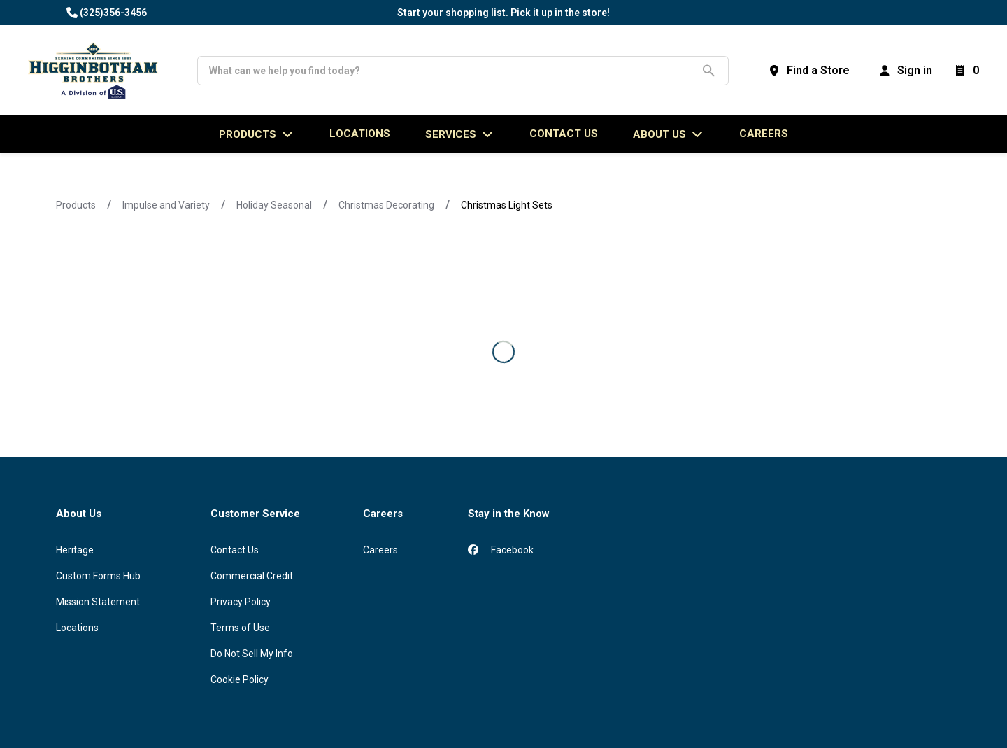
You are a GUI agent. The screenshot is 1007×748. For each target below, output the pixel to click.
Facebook (501, 550)
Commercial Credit (251, 575)
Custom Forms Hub (98, 575)
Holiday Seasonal (274, 205)
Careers (763, 133)
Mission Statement (98, 601)
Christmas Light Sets (506, 205)
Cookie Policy (239, 679)
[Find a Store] (808, 70)
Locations (77, 627)
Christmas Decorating (386, 205)
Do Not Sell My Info (251, 653)
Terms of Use (240, 627)
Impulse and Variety (166, 205)
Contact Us (234, 550)
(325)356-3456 (113, 12)
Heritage (75, 550)
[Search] (452, 70)
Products (76, 205)
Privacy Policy (240, 601)
